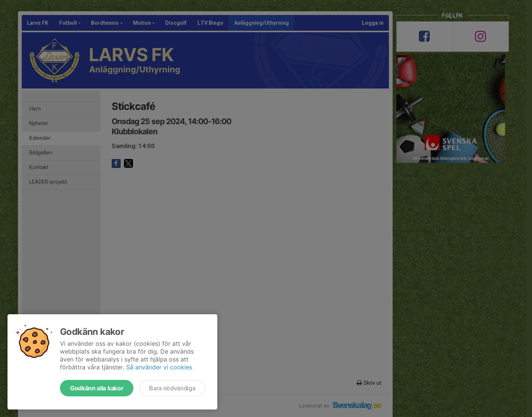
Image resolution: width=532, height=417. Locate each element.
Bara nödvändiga (172, 388)
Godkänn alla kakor (96, 388)
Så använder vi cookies (159, 367)
